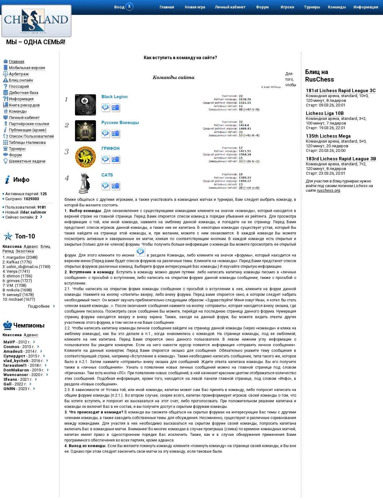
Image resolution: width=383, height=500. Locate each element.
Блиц (45, 246)
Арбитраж (19, 74)
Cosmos (11, 346)
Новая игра (195, 7)
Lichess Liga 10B (325, 113)
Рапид (8, 251)
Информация (365, 7)
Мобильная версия (27, 67)
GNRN (9, 388)
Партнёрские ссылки (29, 123)
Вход (119, 7)
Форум (262, 7)
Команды (337, 7)
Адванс (31, 246)
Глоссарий (19, 86)
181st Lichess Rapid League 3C (341, 90)
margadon (16, 257)
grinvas (13, 280)
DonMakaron (16, 370)
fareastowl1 (15, 365)
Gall (7, 384)
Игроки (287, 7)
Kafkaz (13, 262)
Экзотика (25, 251)
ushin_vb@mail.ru (22, 266)
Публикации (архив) (27, 130)
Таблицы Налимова (27, 142)
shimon (13, 276)
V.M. (10, 285)
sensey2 (14, 294)
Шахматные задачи (27, 161)
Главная (167, 7)
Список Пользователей (31, 136)
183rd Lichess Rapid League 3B (341, 159)
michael (16, 299)
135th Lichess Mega (328, 136)
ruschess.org (328, 190)
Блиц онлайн (21, 80)
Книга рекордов (24, 105)
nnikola (13, 290)
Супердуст (14, 356)
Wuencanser (15, 374)
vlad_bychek (15, 360)
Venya (12, 271)
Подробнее (38, 306)
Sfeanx (10, 379)
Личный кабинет (230, 7)
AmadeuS (12, 351)
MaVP (9, 342)
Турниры (312, 7)
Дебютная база (23, 92)
